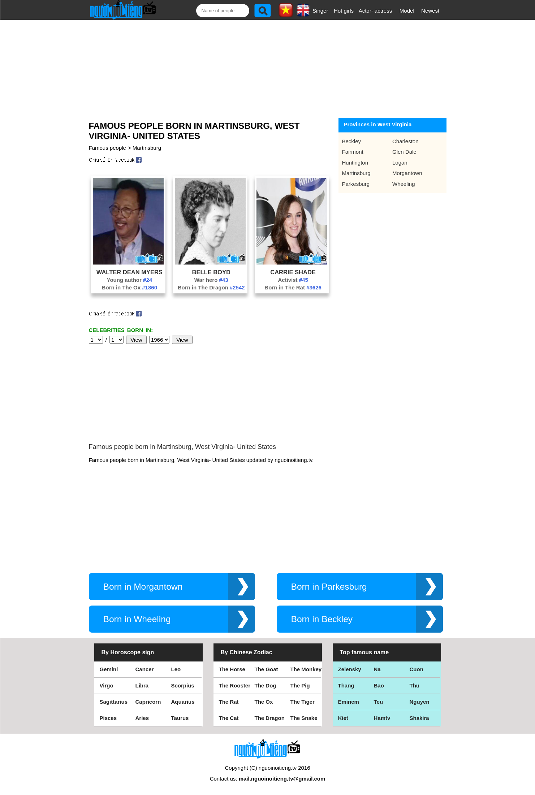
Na (377, 669)
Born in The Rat (293, 287)
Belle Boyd (211, 272)
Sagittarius (114, 702)
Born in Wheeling (137, 619)
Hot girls (344, 11)
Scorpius (182, 685)
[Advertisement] (259, 67)
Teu (378, 702)
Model (407, 11)
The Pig (300, 685)
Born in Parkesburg (329, 586)
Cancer (144, 669)
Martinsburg (147, 148)
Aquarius (183, 702)
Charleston (405, 141)
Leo (176, 669)
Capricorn (148, 702)
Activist (293, 280)
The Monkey (306, 669)
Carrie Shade (293, 272)
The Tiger (302, 702)
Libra (142, 685)
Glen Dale (404, 152)
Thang (346, 685)
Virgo (106, 685)
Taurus (180, 718)
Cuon (416, 669)
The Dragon (270, 718)
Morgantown (407, 173)
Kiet (343, 718)
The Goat (266, 669)
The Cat (229, 718)
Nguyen (420, 702)
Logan (399, 163)
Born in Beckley (322, 619)
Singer (320, 11)
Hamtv (382, 718)
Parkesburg (356, 184)
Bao (379, 685)
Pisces (108, 718)
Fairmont (352, 152)
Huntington (355, 163)
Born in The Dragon (211, 287)
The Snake (304, 718)
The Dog (265, 685)
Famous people (107, 148)
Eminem (348, 702)
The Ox (264, 702)
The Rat (229, 702)
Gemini (109, 669)
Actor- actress (375, 11)
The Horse (232, 669)
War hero (211, 280)
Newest (430, 11)
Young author (129, 280)
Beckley (351, 141)
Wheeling (403, 184)
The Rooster (235, 685)
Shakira (419, 718)
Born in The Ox (129, 287)
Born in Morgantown (143, 586)
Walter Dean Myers (129, 272)
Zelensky (349, 669)
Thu (415, 685)
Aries (142, 718)
